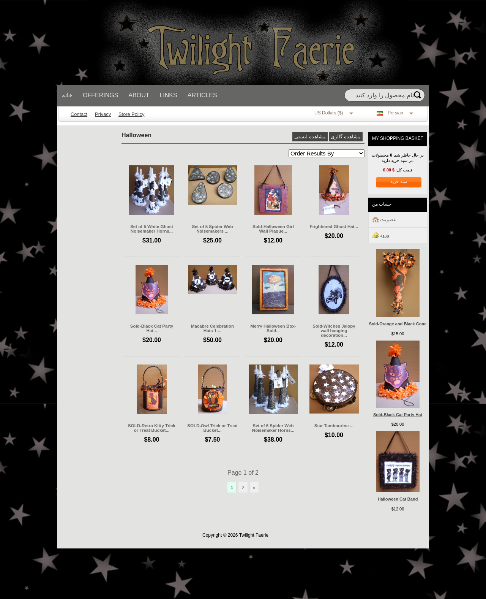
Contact (79, 114)
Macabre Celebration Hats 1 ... (212, 328)
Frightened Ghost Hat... (334, 226)
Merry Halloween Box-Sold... (273, 328)
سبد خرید (398, 181)
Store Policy (131, 114)
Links (168, 95)
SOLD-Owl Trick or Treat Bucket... (212, 428)
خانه (67, 95)
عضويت (384, 220)
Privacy (103, 114)
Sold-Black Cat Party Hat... (151, 328)
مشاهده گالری (346, 136)
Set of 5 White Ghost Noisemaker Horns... (151, 228)
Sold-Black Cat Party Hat (397, 414)
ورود (380, 235)
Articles (202, 95)
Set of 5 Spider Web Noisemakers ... (212, 228)
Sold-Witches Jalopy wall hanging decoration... (333, 331)
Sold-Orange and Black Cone (398, 324)
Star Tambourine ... (333, 425)
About (138, 95)
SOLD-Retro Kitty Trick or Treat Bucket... (151, 428)
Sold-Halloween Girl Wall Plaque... (273, 228)
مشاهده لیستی (310, 136)
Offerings (100, 95)
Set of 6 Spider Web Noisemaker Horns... (273, 428)
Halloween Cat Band (398, 499)
